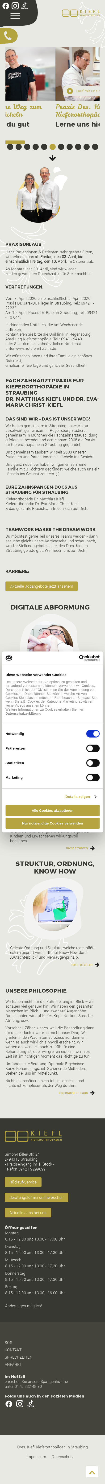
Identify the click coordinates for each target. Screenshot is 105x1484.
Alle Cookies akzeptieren (52, 810)
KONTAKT (13, 1365)
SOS (8, 1358)
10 (87, 162)
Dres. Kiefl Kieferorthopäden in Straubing (52, 1462)
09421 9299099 (32, 1184)
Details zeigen (77, 797)
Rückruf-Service (23, 1197)
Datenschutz (63, 1472)
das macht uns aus (73, 1108)
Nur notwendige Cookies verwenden (52, 823)
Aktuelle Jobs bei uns (27, 1228)
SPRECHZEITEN (18, 1372)
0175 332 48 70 (28, 1401)
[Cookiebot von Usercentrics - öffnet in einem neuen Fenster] (79, 658)
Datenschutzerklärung (23, 713)
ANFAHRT (13, 1379)
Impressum (36, 1472)
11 (95, 162)
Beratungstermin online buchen (37, 145)
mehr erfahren (77, 864)
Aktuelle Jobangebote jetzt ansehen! (41, 601)
